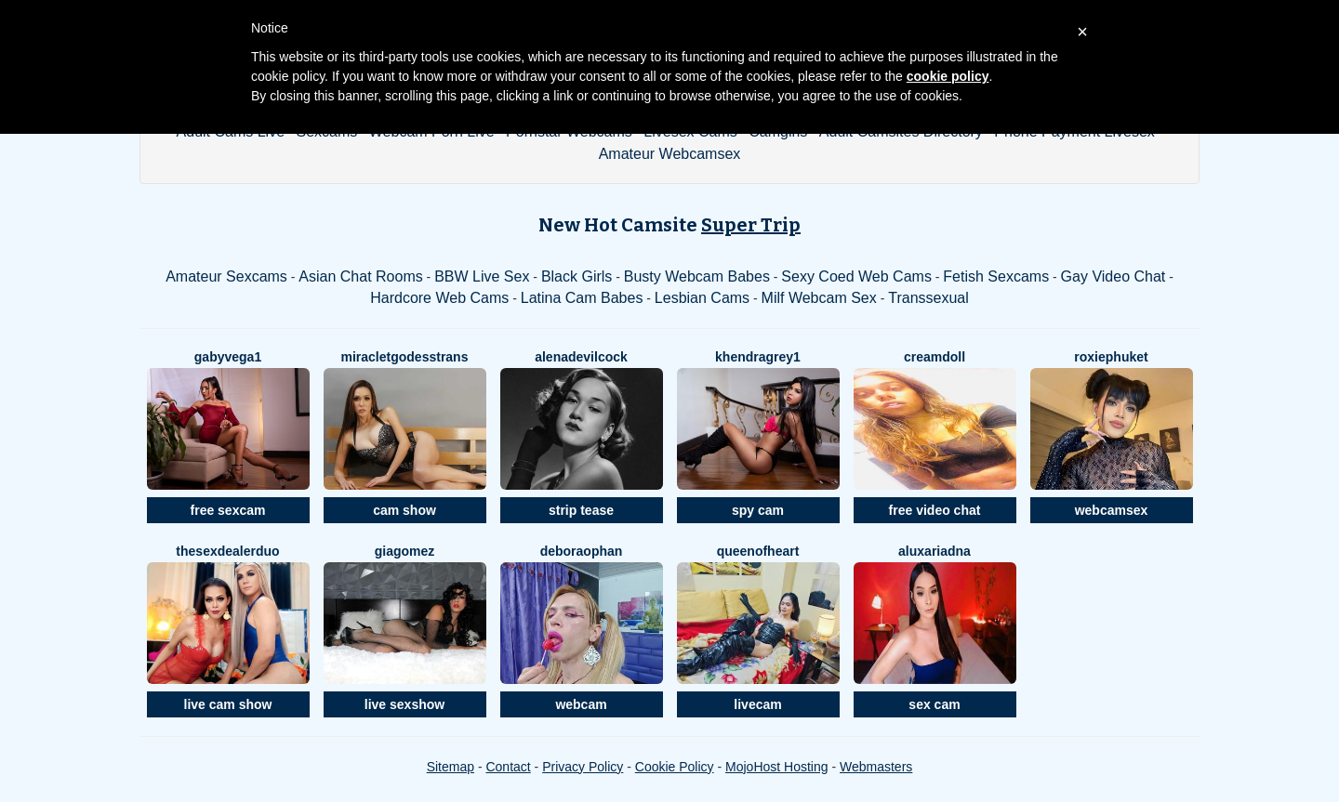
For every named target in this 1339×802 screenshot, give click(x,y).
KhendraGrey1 (758, 356)
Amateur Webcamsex (670, 154)
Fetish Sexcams (996, 276)
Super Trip (751, 225)
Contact (507, 766)
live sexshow (404, 704)
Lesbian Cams (702, 298)
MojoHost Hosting (777, 766)
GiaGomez (405, 551)
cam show (404, 510)
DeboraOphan (581, 551)
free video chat (935, 510)
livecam (757, 704)
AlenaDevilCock (581, 356)
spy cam (758, 510)
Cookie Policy (674, 766)
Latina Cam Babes (582, 298)
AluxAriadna (934, 551)
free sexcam (228, 510)
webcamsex (1111, 510)
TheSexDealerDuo (227, 551)
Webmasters (876, 766)
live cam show (228, 704)
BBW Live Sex (481, 276)
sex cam (934, 704)
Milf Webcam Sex (819, 298)
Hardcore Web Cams (439, 298)
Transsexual (928, 298)
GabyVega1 (227, 356)
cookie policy (948, 76)
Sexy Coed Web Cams (856, 276)
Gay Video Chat (1113, 276)
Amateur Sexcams (226, 276)
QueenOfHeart (758, 551)
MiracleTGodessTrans (405, 356)
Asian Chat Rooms (360, 276)
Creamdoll (934, 356)
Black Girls (576, 276)
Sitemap (450, 766)
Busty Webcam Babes (697, 276)
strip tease (581, 510)
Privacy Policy (582, 766)
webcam (580, 704)
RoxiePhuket (1110, 356)
